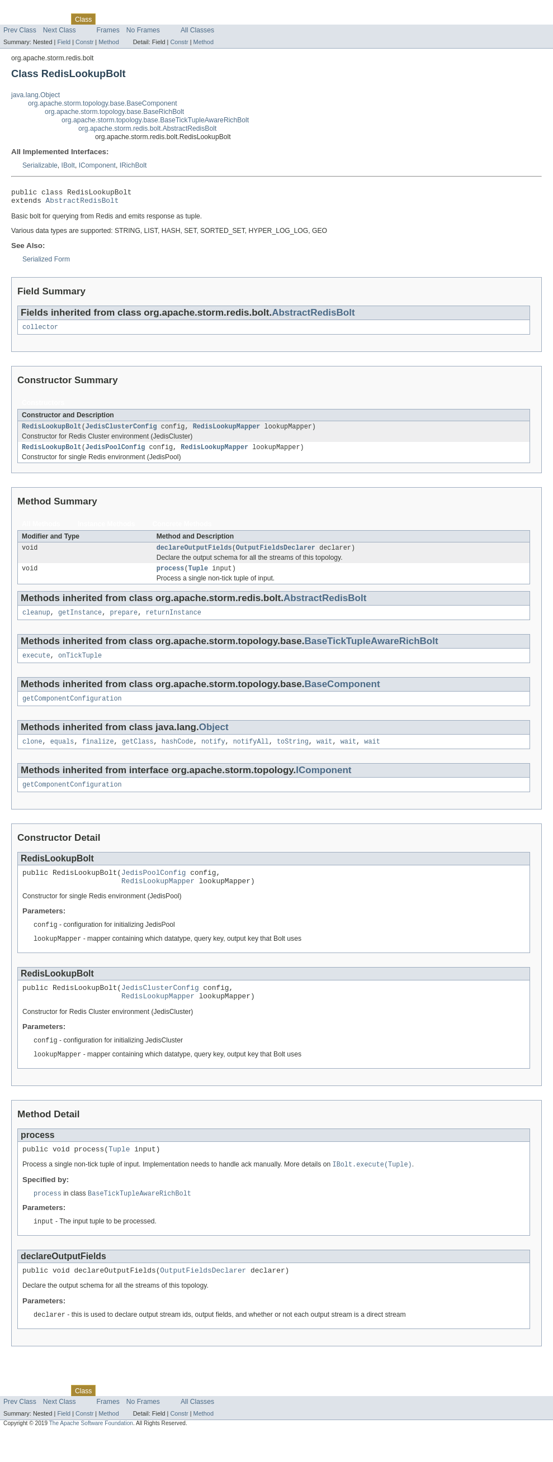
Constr (84, 42)
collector (40, 331)
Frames (108, 30)
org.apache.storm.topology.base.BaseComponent (102, 103)
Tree (128, 19)
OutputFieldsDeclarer (275, 555)
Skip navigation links (31, 9)
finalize (98, 754)
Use (108, 19)
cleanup (36, 622)
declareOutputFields (194, 555)
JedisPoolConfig (115, 453)
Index (191, 19)
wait (324, 754)
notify (213, 754)
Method (108, 42)
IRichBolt (133, 165)
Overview (17, 19)
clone (32, 754)
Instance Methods (106, 531)
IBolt (68, 165)
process (171, 577)
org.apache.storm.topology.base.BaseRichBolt (114, 112)
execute (36, 666)
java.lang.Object (35, 95)
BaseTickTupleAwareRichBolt (371, 651)
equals (62, 754)
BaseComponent (342, 695)
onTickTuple (80, 666)
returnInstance (173, 622)
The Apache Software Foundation (91, 1452)
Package (52, 19)
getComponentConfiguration (72, 710)
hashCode (177, 754)
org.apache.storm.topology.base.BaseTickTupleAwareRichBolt (155, 120)
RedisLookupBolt (52, 431)
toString (293, 754)
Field (63, 42)
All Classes (197, 30)
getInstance (80, 622)
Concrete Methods (182, 531)
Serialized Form (46, 262)
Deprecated (159, 19)
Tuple (198, 577)
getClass (138, 754)
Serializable (40, 165)
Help (213, 19)
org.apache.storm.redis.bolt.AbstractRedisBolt (147, 128)
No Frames (143, 30)
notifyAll (251, 754)
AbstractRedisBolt (82, 203)
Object (214, 739)
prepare (124, 622)
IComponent (97, 165)
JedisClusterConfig (121, 431)
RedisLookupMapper (227, 431)
